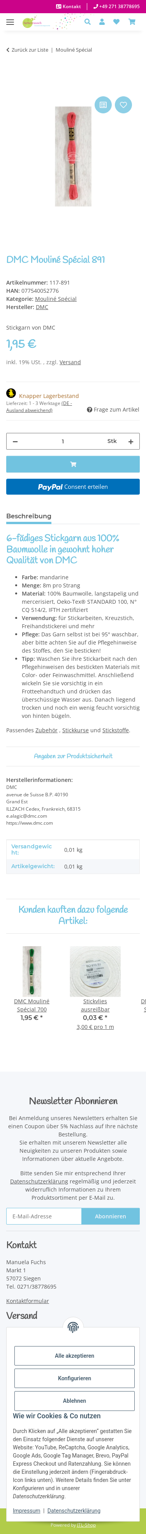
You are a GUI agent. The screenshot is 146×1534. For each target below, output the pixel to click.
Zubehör (46, 730)
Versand (70, 362)
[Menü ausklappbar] (10, 18)
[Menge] (62, 441)
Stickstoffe (115, 730)
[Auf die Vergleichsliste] (103, 104)
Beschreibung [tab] (28, 516)
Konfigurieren (74, 1378)
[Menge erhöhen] (130, 441)
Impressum (26, 1511)
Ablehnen (74, 1401)
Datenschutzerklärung (73, 1511)
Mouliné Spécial (56, 298)
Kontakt (71, 6)
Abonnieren (110, 1216)
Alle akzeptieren (74, 1356)
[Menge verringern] (15, 441)
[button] (89, 22)
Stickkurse (75, 730)
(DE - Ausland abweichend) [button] (39, 406)
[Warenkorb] (132, 22)
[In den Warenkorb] (12, 86)
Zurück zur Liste (30, 49)
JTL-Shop (86, 1525)
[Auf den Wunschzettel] (123, 104)
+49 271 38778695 (119, 6)
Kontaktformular (27, 1301)
